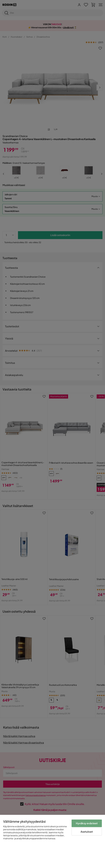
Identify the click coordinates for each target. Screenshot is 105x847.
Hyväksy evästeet (87, 823)
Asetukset (87, 831)
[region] (52, 831)
